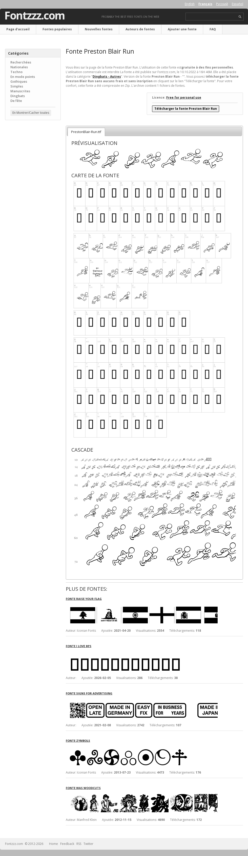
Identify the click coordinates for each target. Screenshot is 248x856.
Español (237, 4)
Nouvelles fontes (99, 29)
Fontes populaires (57, 29)
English (190, 4)
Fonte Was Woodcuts (83, 788)
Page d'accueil (18, 29)
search (240, 16)
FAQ (213, 29)
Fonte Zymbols (78, 740)
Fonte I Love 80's (78, 646)
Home (53, 844)
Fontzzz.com (34, 15)
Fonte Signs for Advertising (89, 693)
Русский (222, 4)
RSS (78, 844)
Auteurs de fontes (140, 29)
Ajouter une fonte (182, 29)
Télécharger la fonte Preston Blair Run (185, 108)
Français (205, 4)
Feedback (67, 844)
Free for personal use (183, 97)
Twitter (88, 844)
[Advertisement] (33, 205)
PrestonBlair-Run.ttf (86, 131)
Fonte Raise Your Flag (84, 599)
